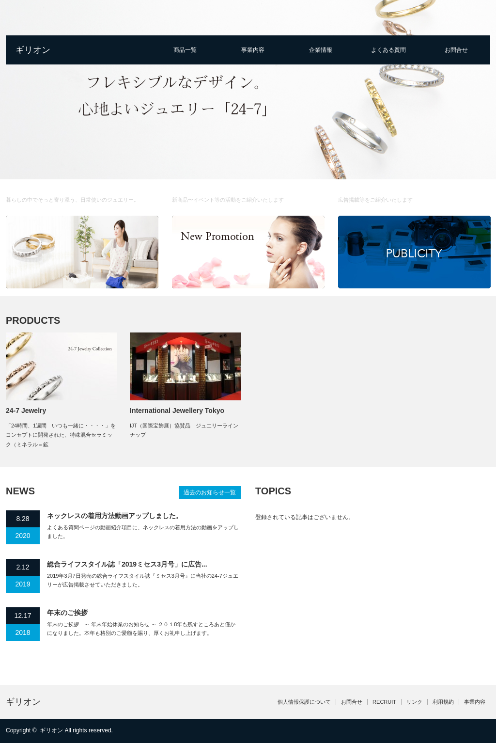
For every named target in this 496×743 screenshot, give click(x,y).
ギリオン (33, 50)
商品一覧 (185, 50)
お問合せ (456, 50)
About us (86, 195)
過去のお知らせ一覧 (210, 492)
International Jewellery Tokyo (177, 410)
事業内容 (252, 50)
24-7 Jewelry (26, 410)
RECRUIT (384, 702)
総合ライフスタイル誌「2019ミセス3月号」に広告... (127, 564)
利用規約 (443, 702)
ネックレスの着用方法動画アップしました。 (115, 516)
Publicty (414, 195)
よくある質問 (388, 50)
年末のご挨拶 (67, 613)
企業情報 (320, 50)
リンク (414, 702)
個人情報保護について (304, 702)
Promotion (250, 195)
